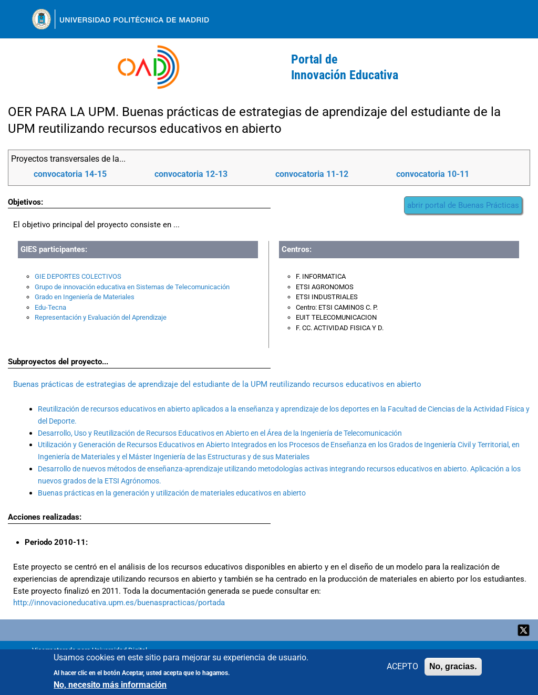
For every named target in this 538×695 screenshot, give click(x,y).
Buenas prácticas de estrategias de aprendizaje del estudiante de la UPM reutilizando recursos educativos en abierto (217, 384)
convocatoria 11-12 (311, 174)
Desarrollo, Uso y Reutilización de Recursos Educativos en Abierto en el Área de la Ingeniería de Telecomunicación (220, 433)
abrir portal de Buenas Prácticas (463, 205)
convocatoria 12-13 (190, 174)
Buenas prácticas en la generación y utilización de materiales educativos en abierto (172, 493)
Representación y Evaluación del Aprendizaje (101, 317)
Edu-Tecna (50, 307)
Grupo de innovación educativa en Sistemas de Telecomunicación (132, 287)
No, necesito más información (110, 685)
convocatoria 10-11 (432, 174)
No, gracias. (453, 666)
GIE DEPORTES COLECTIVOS (78, 276)
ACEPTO (402, 666)
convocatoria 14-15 (70, 174)
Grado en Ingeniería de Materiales (84, 297)
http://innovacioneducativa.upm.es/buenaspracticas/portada (120, 602)
